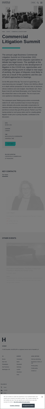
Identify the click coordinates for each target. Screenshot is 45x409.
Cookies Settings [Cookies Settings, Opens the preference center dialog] (15, 405)
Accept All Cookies (28, 405)
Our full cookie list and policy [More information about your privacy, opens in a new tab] (22, 402)
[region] (22, 401)
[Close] (42, 397)
